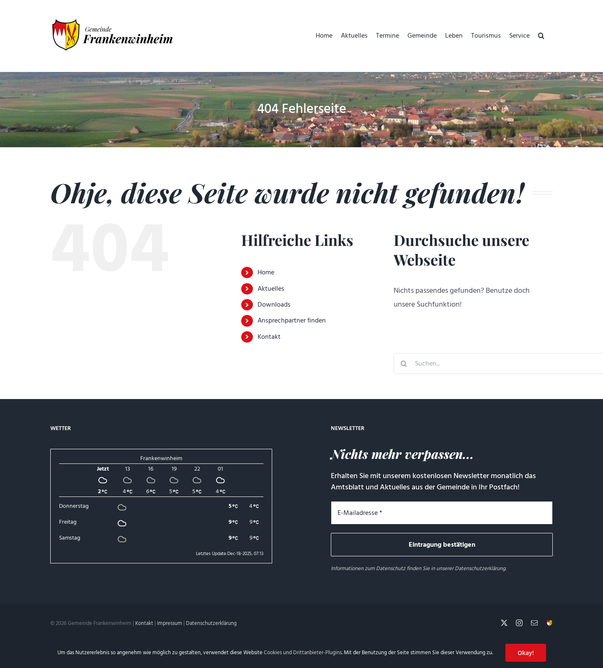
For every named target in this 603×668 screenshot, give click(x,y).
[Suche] (404, 363)
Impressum (169, 623)
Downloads (274, 304)
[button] (541, 35)
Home (266, 272)
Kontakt (269, 336)
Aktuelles (271, 288)
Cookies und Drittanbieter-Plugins (303, 652)
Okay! (526, 653)
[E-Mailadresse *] (442, 513)
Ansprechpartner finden (292, 320)
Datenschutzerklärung (480, 568)
